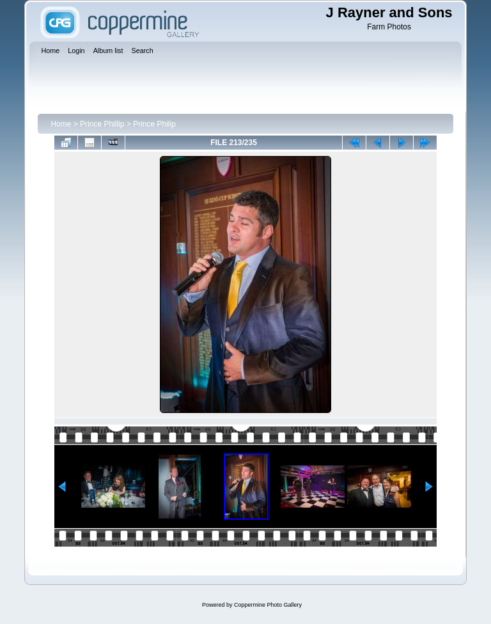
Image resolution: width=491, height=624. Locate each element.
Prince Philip (154, 124)
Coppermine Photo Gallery (268, 605)
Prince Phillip (102, 124)
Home (61, 124)
